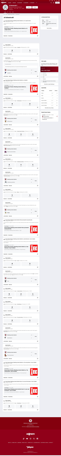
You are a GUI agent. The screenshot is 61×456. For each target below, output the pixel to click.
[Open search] (51, 2)
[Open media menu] (53, 2)
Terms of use (30, 442)
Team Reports (6, 26)
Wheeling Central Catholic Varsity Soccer (51, 24)
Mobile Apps (14, 442)
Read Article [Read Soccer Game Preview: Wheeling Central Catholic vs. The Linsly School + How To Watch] (5, 377)
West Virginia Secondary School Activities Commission (49, 81)
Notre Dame (19, 403)
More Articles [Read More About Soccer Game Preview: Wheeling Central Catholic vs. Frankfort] (10, 94)
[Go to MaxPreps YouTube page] (27, 439)
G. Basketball (25, 2)
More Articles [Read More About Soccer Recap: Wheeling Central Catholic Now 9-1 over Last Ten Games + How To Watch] (10, 396)
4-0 (22, 274)
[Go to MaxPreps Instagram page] (30, 439)
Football (9, 2)
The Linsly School (20, 317)
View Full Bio (49, 28)
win (15, 47)
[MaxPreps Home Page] (4, 14)
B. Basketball (19, 2)
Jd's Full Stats (6, 76)
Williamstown (19, 100)
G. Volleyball (32, 2)
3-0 (19, 61)
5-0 (16, 114)
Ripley (18, 192)
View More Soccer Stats (49, 107)
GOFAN (16, 0)
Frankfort (18, 47)
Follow (35, 7)
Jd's (4, 47)
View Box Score (44, 119)
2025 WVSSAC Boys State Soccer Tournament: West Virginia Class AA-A (16, 66)
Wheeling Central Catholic (11, 14)
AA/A (43, 76)
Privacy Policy (24, 442)
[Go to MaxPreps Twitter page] (34, 439)
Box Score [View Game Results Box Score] (10, 76)
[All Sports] (36, 2)
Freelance (44, 78)
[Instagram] (54, 0)
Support (51, 442)
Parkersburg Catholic (20, 161)
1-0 (17, 348)
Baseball (14, 2)
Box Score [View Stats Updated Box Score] (5, 107)
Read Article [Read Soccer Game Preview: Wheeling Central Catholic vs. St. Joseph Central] (5, 35)
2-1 (16, 331)
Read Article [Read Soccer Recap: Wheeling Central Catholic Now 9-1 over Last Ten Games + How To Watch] (5, 396)
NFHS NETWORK (20, 0)
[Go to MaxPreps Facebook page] (37, 439)
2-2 (16, 206)
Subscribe (19, 442)
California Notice (37, 442)
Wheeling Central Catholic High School (30, 421)
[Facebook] (59, 0)
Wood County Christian (20, 131)
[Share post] (37, 36)
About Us (9, 442)
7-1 (19, 145)
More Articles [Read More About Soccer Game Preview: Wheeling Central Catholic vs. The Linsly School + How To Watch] (10, 377)
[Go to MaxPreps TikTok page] (23, 439)
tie (15, 192)
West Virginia (45, 74)
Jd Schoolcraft (13, 5)
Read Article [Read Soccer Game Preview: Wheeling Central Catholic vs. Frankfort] (5, 94)
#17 (11, 9)
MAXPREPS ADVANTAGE (10, 0)
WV (6, 14)
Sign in (57, 2)
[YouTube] (52, 0)
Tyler (18, 260)
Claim (29, 7)
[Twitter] (57, 0)
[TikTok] (50, 0)
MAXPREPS (3, 0)
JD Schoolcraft (17, 14)
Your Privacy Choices (44, 442)
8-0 (18, 175)
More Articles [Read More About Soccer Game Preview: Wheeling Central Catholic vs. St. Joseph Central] (10, 35)
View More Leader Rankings (49, 84)
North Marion (19, 304)
